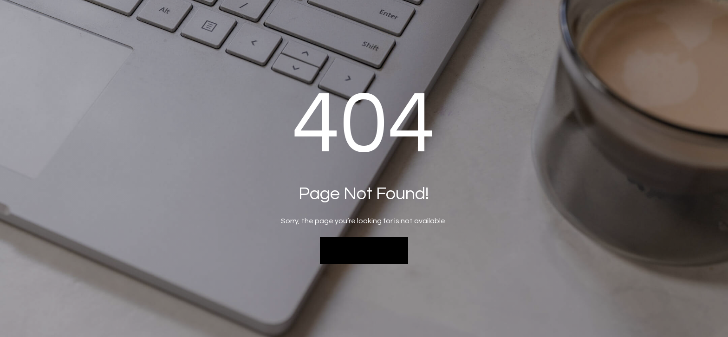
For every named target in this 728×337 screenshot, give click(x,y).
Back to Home (364, 250)
